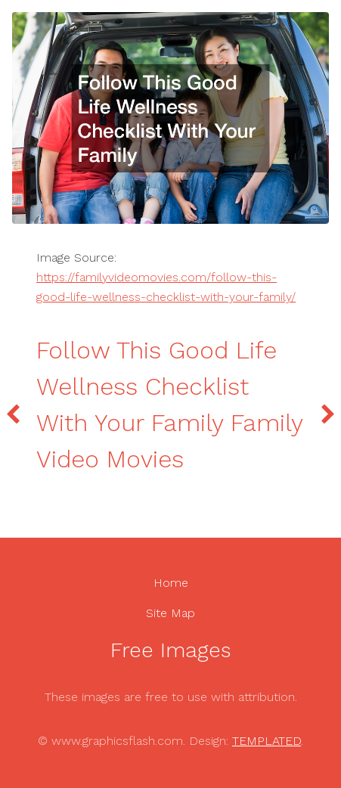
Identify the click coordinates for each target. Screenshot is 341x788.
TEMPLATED (266, 741)
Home (170, 582)
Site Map (170, 613)
